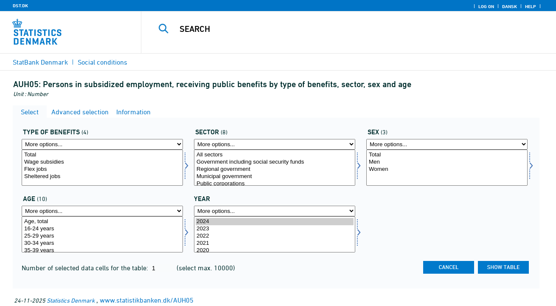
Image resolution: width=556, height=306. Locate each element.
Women (447, 169)
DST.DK (20, 5)
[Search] (340, 28)
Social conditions (102, 62)
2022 (275, 236)
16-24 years (102, 228)
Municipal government (275, 176)
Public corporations (275, 183)
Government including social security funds (275, 162)
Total (102, 155)
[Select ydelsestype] (102, 168)
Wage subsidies (102, 162)
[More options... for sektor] (274, 144)
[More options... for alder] (102, 211)
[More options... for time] (274, 211)
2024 (275, 221)
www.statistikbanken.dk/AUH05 (147, 300)
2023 (275, 228)
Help (530, 6)
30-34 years (102, 243)
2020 (275, 250)
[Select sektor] (274, 168)
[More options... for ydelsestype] (102, 144)
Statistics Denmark (71, 300)
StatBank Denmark (40, 62)
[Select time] (274, 234)
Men (447, 162)
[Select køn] (447, 168)
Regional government (275, 169)
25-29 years (102, 236)
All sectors (275, 155)
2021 (275, 243)
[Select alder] (102, 234)
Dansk (509, 6)
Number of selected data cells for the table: (86, 268)
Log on (486, 6)
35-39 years (102, 250)
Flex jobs (102, 169)
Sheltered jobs (102, 176)
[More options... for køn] (447, 144)
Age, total (102, 221)
